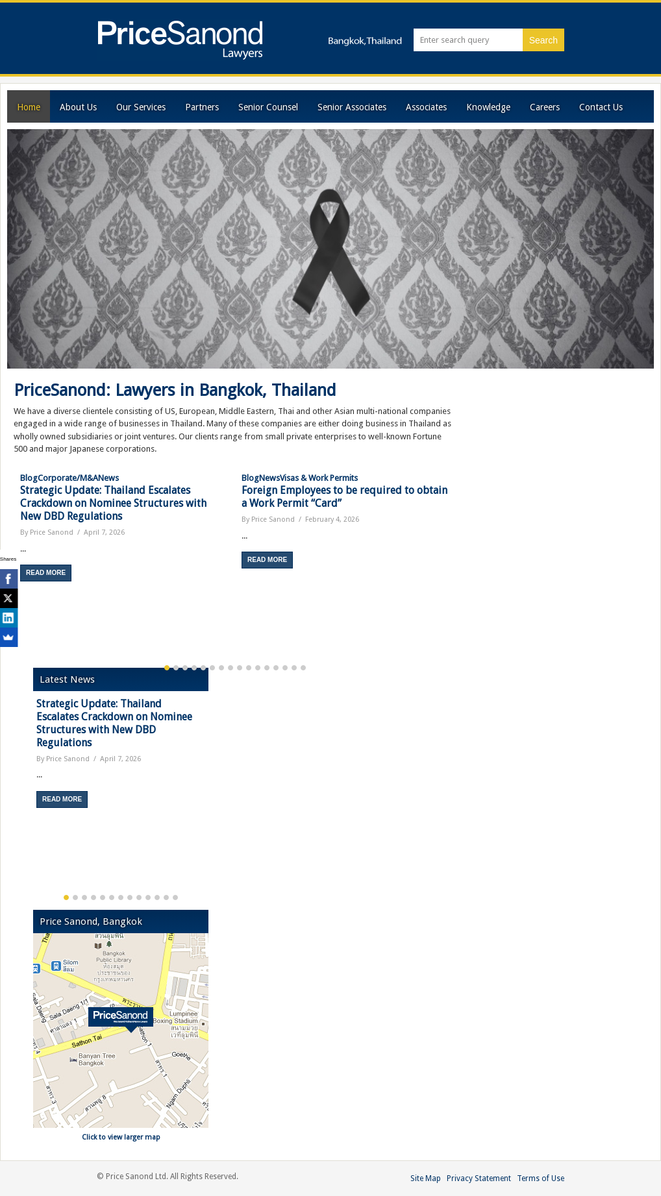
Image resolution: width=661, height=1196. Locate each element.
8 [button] (230, 667)
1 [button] (166, 667)
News (108, 478)
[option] (124, 527)
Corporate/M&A (68, 478)
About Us (78, 107)
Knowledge (488, 107)
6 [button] (212, 667)
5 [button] (203, 667)
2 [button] (176, 667)
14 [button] (285, 667)
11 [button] (257, 667)
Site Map (425, 1178)
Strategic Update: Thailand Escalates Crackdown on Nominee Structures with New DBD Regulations (113, 503)
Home (28, 107)
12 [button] (266, 667)
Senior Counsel (268, 107)
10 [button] (248, 667)
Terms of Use (540, 1178)
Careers (545, 107)
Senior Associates (352, 107)
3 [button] (185, 667)
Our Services (141, 107)
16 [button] (303, 667)
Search (543, 40)
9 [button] (239, 667)
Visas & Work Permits (319, 478)
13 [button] (276, 667)
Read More (46, 572)
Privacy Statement (479, 1178)
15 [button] (294, 667)
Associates (426, 107)
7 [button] (221, 667)
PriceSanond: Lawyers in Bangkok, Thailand (175, 390)
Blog (29, 478)
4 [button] (194, 667)
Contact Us (601, 107)
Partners (202, 107)
